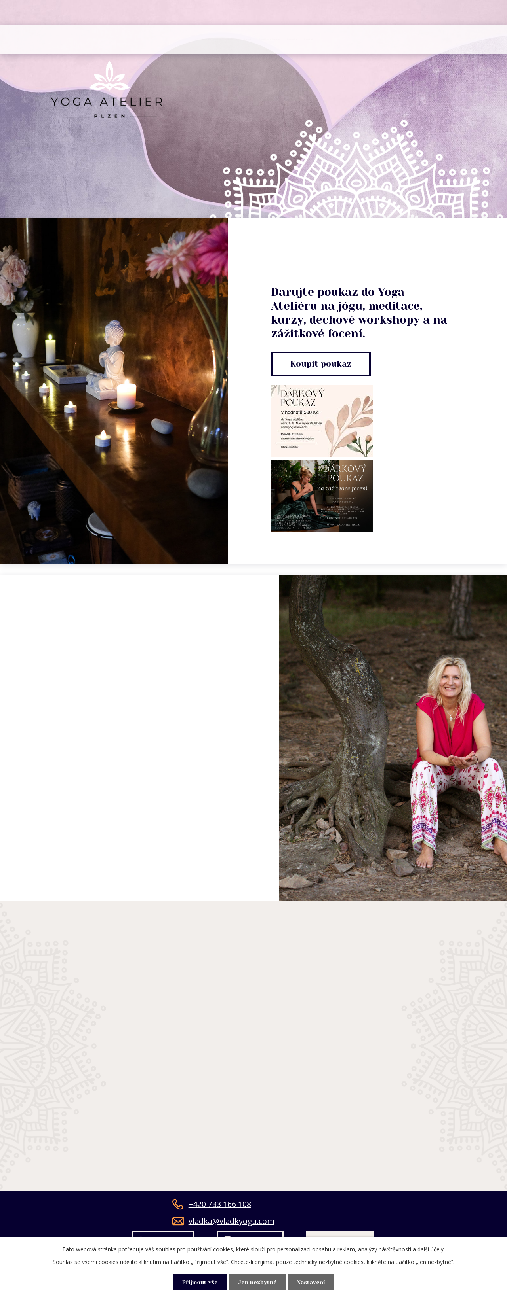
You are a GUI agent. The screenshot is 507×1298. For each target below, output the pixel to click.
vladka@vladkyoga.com (223, 1224)
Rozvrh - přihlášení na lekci (142, 39)
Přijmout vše (198, 1282)
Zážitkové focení (305, 39)
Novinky (379, 39)
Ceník (235, 39)
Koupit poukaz (322, 364)
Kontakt (436, 39)
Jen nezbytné (257, 1282)
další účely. (431, 1248)
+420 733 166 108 (211, 1207)
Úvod (57, 39)
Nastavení (313, 1282)
